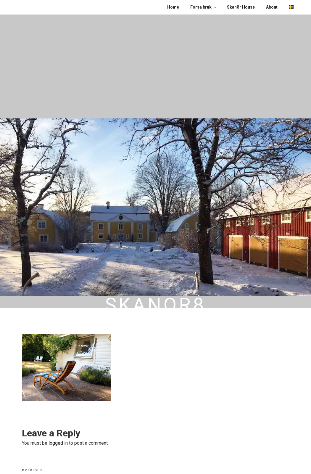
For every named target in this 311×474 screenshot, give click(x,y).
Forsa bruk (203, 7)
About (272, 7)
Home (173, 7)
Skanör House (241, 7)
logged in (58, 443)
